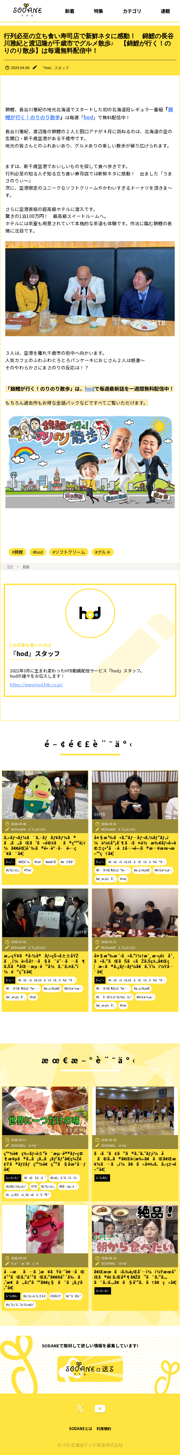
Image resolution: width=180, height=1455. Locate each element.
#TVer (27, 870)
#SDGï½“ (55, 1296)
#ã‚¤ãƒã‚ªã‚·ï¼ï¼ (64, 1178)
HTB (33, 1186)
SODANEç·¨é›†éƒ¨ (25, 1145)
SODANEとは (80, 1428)
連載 (165, 10)
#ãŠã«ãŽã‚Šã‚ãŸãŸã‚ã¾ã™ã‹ (136, 862)
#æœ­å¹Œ (50, 862)
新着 (69, 10)
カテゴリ (132, 10)
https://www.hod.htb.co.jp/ (36, 684)
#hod (38, 552)
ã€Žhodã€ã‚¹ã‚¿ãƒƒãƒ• (28, 829)
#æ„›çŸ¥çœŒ (142, 870)
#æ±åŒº (67, 862)
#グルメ (102, 552)
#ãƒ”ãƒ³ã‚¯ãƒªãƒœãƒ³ (20, 1305)
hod (88, 117)
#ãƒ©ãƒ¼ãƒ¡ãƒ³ (16, 1186)
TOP (10, 566)
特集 (98, 10)
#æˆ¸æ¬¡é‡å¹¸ (105, 879)
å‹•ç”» (10, 862)
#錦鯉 (17, 552)
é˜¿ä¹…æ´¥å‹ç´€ (24, 1263)
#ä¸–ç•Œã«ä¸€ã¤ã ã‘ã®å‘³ (27, 1195)
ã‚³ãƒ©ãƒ (102, 1178)
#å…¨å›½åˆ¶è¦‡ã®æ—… (112, 870)
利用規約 (103, 1428)
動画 (26, 566)
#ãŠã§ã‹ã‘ (35, 1178)
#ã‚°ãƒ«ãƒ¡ (13, 870)
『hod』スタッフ (55, 68)
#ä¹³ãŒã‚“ (73, 1296)
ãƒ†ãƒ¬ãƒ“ (13, 1178)
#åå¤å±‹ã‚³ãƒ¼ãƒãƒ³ (114, 997)
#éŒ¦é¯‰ (24, 862)
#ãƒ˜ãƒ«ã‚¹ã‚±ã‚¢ (34, 1296)
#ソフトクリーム (69, 552)
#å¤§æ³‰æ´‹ (163, 870)
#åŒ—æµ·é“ (68, 1186)
